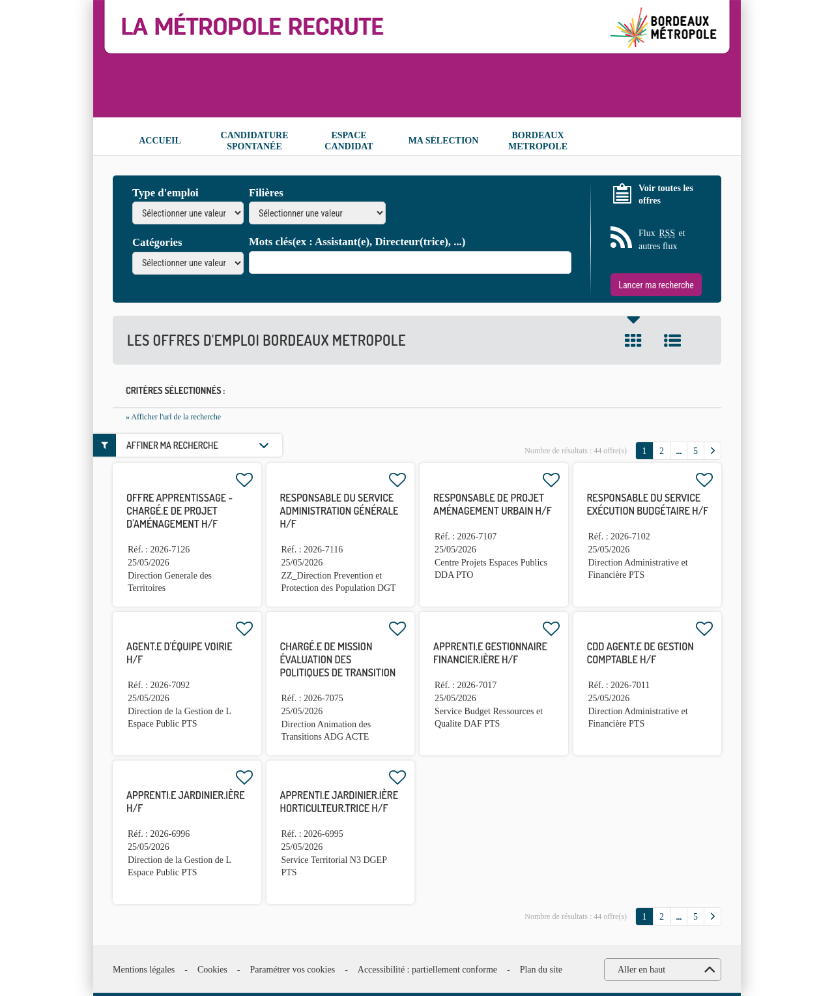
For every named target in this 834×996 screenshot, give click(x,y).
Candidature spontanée (255, 140)
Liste (672, 340)
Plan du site (541, 969)
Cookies (212, 969)
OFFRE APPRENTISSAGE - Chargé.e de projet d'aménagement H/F (179, 510)
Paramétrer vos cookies (293, 969)
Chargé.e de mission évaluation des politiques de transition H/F (338, 666)
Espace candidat (348, 140)
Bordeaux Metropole (538, 140)
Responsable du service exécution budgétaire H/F (648, 504)
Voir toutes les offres (666, 194)
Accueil (160, 140)
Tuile (633, 340)
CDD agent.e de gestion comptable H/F (640, 653)
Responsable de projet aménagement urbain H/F (492, 504)
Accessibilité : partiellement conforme (427, 969)
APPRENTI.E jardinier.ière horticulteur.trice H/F (339, 802)
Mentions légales (144, 969)
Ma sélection (444, 140)
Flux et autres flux (662, 239)
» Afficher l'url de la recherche (173, 416)
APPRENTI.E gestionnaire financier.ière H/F (490, 653)
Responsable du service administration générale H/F (339, 510)
